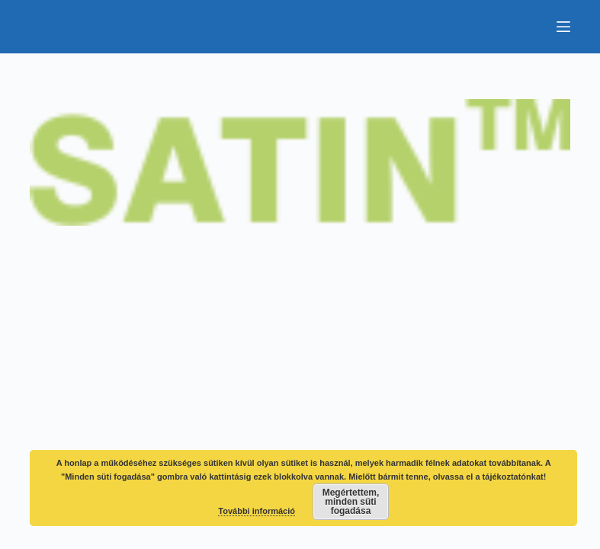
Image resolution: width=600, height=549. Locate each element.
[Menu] (563, 27)
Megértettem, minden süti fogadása (351, 501)
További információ (256, 510)
